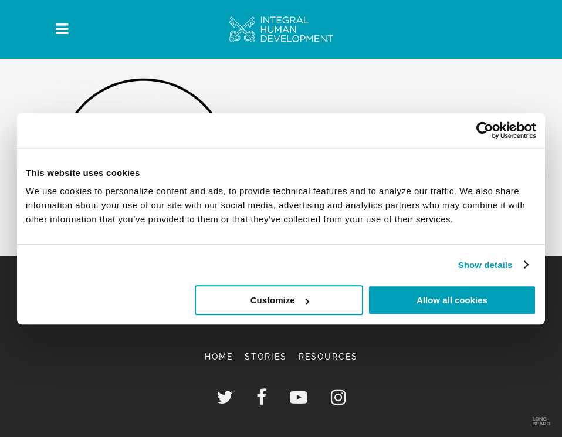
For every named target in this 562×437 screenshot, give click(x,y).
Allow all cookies (452, 300)
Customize (279, 300)
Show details (485, 265)
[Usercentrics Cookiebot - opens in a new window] (485, 130)
